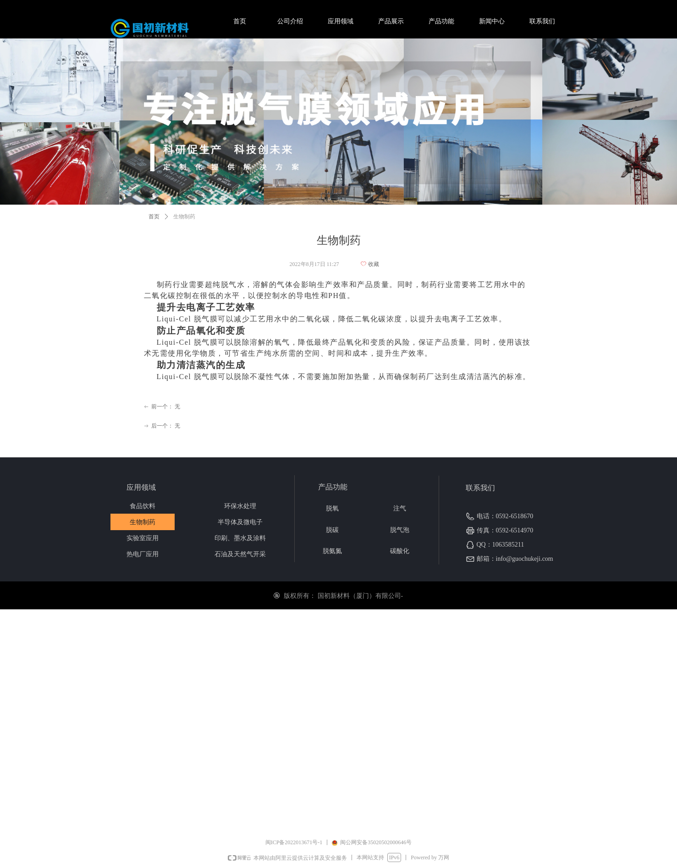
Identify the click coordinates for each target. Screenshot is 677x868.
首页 (154, 216)
